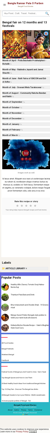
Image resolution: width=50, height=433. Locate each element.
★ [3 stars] (26, 206)
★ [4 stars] (30, 206)
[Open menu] (4, 4)
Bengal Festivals (8, 349)
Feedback (5, 360)
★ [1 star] (17, 206)
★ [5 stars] (35, 206)
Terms (30, 410)
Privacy (23, 410)
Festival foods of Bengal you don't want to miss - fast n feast (24, 372)
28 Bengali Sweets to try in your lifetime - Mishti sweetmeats (23, 395)
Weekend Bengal (8, 354)
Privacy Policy (22, 431)
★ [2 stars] (21, 206)
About (10, 410)
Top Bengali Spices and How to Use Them (17, 378)
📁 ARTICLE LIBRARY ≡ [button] (14, 268)
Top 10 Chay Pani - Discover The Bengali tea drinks (20, 389)
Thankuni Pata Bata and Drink (22, 295)
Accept (32, 432)
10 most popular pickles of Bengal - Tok (16, 401)
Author (16, 410)
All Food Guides (7, 343)
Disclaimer (38, 410)
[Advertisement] (26, 235)
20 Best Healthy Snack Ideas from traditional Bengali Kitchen (24, 383)
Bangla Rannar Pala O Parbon (25, 3)
